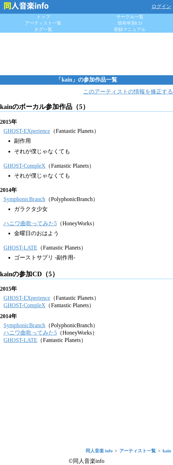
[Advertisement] (87, 53)
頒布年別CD (130, 23)
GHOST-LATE (20, 248)
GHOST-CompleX (24, 166)
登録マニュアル (130, 29)
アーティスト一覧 (43, 23)
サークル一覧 (130, 16)
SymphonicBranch (24, 199)
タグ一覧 (43, 29)
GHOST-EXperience (27, 131)
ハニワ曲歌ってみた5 (30, 223)
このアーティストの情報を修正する (128, 92)
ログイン (161, 6)
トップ (43, 16)
